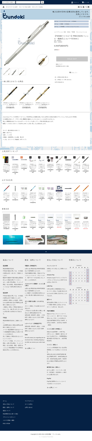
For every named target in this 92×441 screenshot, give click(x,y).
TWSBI (62, 26)
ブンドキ (41, 436)
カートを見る (28, 404)
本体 (62, 24)
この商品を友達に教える (61, 77)
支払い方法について (8, 404)
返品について (59, 64)
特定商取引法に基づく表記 (62, 66)
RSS (4, 423)
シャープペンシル (65, 21)
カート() (85, 2)
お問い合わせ (28, 407)
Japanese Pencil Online (48, 436)
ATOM (8, 423)
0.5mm (74, 21)
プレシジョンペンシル (73, 26)
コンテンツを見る (37, 7)
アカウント (75, 2)
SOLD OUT (72, 59)
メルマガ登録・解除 (8, 420)
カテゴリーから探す (12, 7)
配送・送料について (8, 407)
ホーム (56, 21)
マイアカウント (29, 401)
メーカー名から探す (25, 7)
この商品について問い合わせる (62, 79)
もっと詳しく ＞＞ (30, 348)
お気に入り (73, 72)
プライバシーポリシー (9, 417)
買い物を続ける (59, 82)
